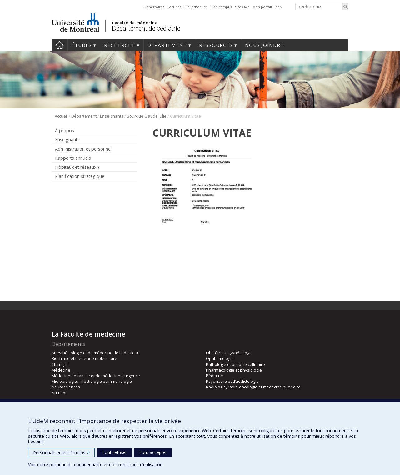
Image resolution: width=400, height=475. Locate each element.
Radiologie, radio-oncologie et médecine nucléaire (253, 387)
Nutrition (60, 393)
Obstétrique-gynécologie (229, 353)
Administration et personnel (83, 149)
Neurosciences (66, 387)
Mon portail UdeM (267, 6)
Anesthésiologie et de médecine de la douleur (95, 353)
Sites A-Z (242, 6)
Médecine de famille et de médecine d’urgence (96, 375)
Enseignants (111, 116)
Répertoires (154, 6)
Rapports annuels (73, 158)
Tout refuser (114, 452)
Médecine (61, 370)
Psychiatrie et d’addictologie (232, 381)
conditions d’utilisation (140, 465)
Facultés (174, 6)
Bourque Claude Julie (147, 116)
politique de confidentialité (75, 465)
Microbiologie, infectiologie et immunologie (92, 381)
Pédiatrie (214, 375)
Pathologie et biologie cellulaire (235, 364)
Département (167, 45)
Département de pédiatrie (146, 28)
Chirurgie (60, 364)
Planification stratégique (79, 176)
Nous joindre (264, 45)
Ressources (216, 45)
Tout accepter (153, 452)
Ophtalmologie (220, 358)
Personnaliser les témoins (61, 453)
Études (82, 45)
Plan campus (221, 6)
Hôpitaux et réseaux (75, 167)
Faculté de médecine (135, 23)
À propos (64, 130)
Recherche (119, 45)
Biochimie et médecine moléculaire (84, 358)
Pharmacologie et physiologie (234, 370)
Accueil (59, 45)
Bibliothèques (196, 6)
